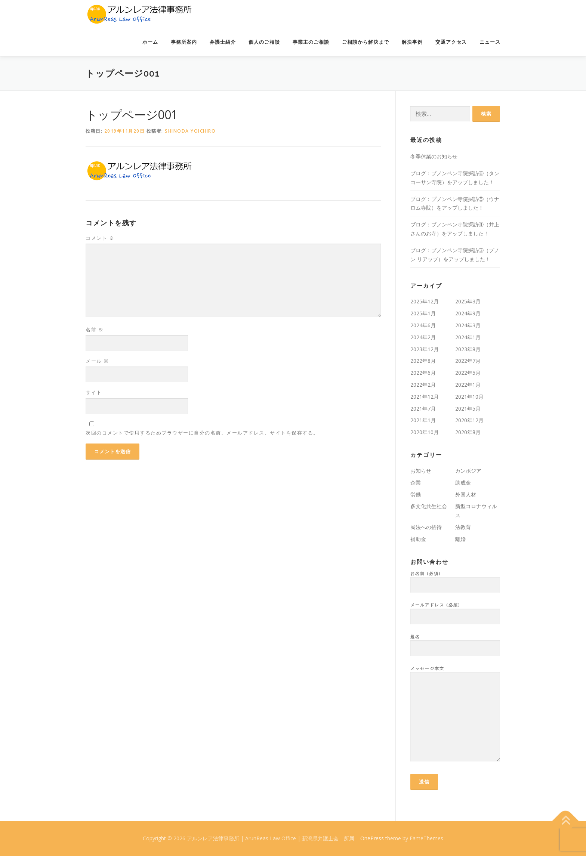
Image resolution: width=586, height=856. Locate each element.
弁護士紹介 (223, 42)
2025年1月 (423, 313)
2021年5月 (468, 408)
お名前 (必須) (455, 579)
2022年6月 (423, 372)
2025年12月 (424, 301)
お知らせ (420, 470)
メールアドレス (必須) (455, 611)
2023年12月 (424, 349)
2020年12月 (469, 420)
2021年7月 (423, 408)
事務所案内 (184, 42)
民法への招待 (426, 527)
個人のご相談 (264, 42)
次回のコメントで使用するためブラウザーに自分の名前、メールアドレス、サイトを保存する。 (202, 432)
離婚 (460, 539)
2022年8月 (423, 360)
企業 (415, 482)
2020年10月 (424, 432)
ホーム (150, 42)
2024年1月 (468, 337)
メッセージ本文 (455, 714)
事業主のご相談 (311, 42)
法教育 (463, 527)
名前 (95, 329)
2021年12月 (424, 396)
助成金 (463, 482)
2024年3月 (468, 325)
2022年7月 (468, 360)
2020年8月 (468, 432)
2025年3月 (468, 301)
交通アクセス (451, 42)
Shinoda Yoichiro (190, 131)
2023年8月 (468, 349)
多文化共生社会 (428, 506)
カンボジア (468, 470)
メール (97, 361)
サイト (94, 392)
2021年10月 (469, 396)
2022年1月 (468, 384)
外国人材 (465, 494)
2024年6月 (423, 325)
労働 (415, 494)
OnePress (372, 838)
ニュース (489, 42)
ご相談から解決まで (365, 42)
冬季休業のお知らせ (433, 156)
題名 (455, 643)
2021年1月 (423, 420)
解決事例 (412, 42)
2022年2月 (423, 384)
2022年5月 (468, 372)
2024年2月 (423, 337)
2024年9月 (468, 313)
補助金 (418, 539)
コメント (100, 238)
